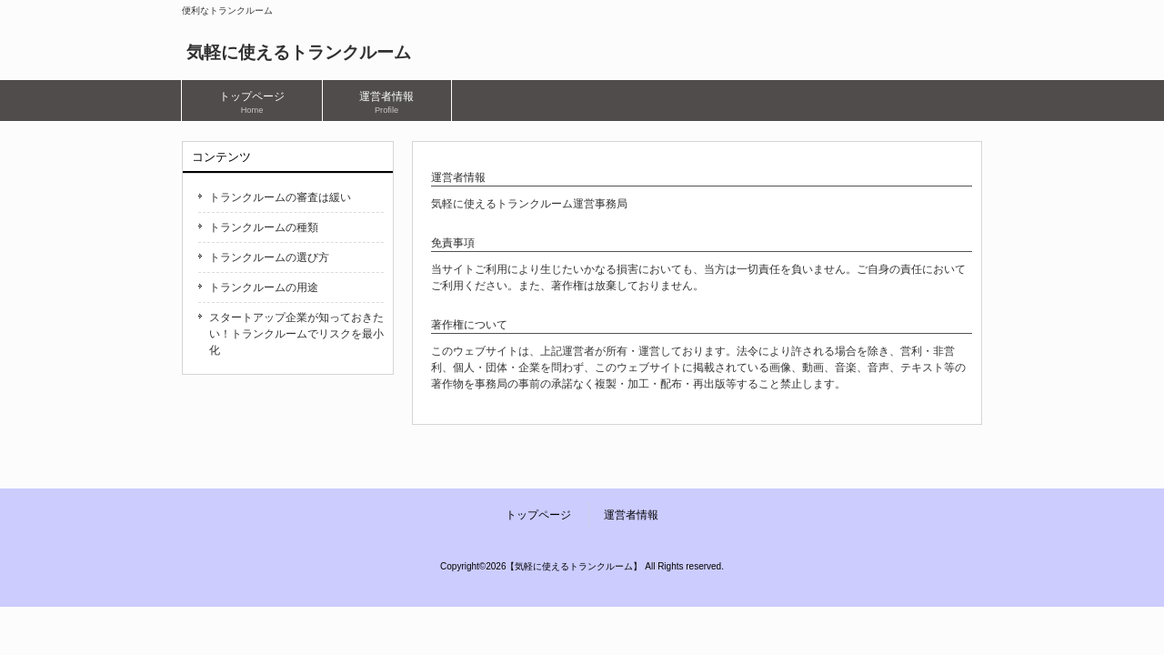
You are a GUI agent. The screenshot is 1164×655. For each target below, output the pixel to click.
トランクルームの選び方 (269, 257)
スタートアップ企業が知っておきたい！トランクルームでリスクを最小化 (296, 334)
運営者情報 (631, 515)
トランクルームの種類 (263, 227)
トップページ (538, 515)
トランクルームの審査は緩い (280, 197)
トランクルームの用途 (263, 287)
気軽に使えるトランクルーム (298, 52)
